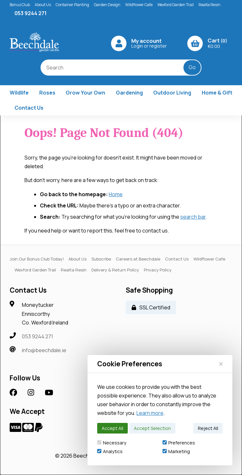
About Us (43, 4)
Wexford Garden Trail (175, 4)
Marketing (176, 451)
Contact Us (28, 107)
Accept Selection (152, 428)
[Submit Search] (192, 67)
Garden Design (107, 4)
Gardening (129, 92)
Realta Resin (209, 4)
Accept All (112, 428)
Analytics (110, 451)
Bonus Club (20, 4)
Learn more (149, 412)
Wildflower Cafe (139, 4)
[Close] (221, 363)
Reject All (208, 428)
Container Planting (72, 4)
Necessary (111, 443)
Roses (47, 92)
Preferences (179, 443)
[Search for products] (116, 67)
